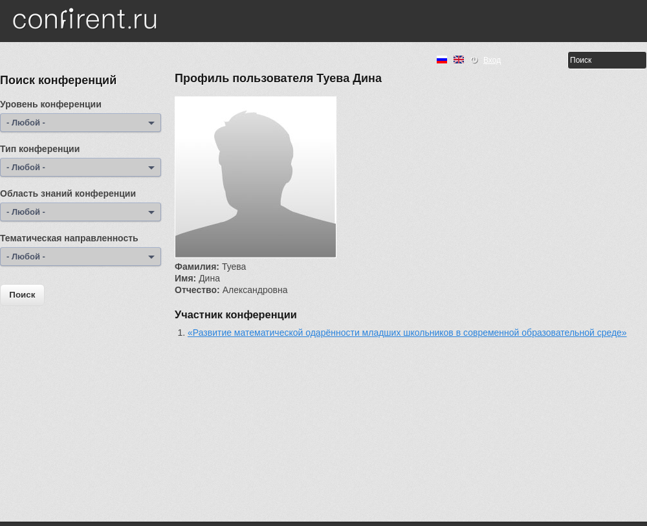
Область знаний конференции (68, 193)
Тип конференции (40, 149)
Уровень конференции (51, 104)
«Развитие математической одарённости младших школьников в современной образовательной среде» (407, 332)
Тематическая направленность (69, 238)
